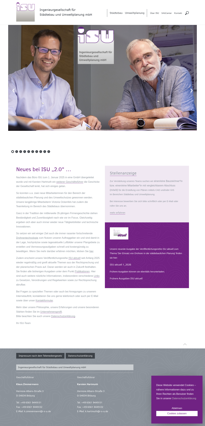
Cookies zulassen (176, 413)
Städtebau (116, 13)
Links (96, 276)
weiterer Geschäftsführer (69, 182)
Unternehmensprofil (51, 311)
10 (48, 151)
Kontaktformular (44, 300)
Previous (14, 92)
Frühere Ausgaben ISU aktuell (126, 278)
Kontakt (178, 13)
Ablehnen (177, 408)
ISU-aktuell (74, 258)
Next (191, 92)
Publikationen (82, 271)
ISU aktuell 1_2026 (120, 264)
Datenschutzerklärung (63, 316)
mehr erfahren (117, 212)
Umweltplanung (134, 13)
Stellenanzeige (123, 173)
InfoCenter (167, 13)
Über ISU (154, 13)
